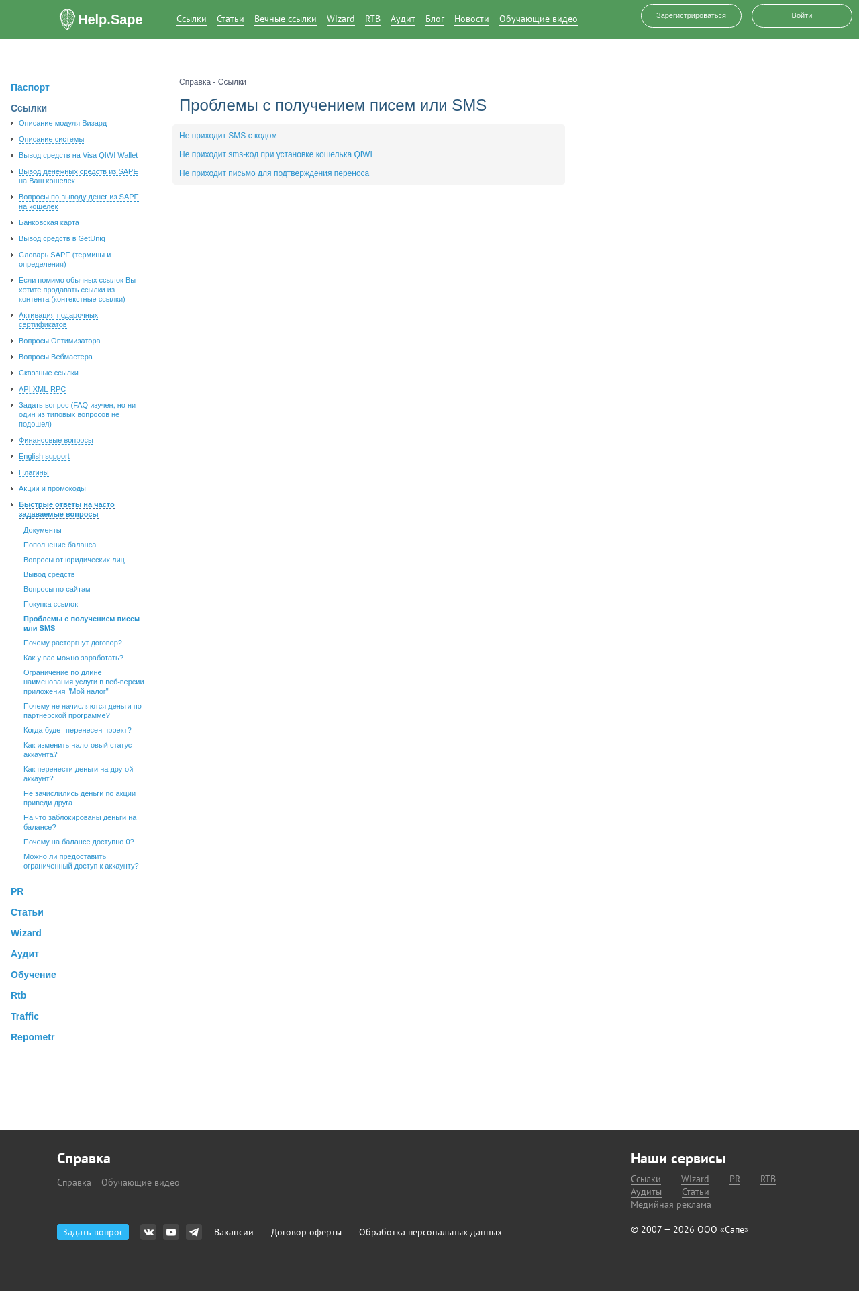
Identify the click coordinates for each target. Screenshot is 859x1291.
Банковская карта (49, 222)
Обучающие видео (538, 19)
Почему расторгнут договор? (72, 643)
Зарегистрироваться (691, 15)
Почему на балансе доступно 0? (78, 842)
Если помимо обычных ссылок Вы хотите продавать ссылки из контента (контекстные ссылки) (77, 289)
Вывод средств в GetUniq (62, 238)
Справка (74, 1182)
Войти (802, 15)
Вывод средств (49, 574)
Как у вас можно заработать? (73, 658)
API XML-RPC (42, 389)
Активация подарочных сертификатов (58, 319)
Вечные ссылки (285, 19)
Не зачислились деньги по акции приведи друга (79, 798)
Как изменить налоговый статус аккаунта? (77, 749)
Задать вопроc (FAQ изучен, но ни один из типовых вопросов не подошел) (77, 414)
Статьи (230, 19)
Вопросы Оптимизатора (60, 341)
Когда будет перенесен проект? (77, 730)
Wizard (341, 19)
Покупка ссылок (50, 604)
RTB (373, 19)
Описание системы (51, 139)
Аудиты (646, 1192)
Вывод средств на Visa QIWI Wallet (78, 155)
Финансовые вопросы (56, 440)
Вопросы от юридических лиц (74, 559)
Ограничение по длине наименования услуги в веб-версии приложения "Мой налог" (83, 681)
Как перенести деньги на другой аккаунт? (78, 774)
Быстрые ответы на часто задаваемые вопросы (67, 509)
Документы (42, 530)
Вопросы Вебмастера (56, 357)
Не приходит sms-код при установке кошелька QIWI (275, 154)
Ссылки (191, 19)
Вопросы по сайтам (57, 589)
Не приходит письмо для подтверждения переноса (274, 173)
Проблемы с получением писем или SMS (81, 623)
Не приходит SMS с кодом (228, 135)
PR (734, 1179)
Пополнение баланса (59, 545)
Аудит (403, 19)
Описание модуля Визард (63, 123)
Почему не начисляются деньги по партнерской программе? (82, 710)
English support (44, 456)
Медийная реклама (671, 1204)
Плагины (34, 472)
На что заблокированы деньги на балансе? (79, 822)
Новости (471, 19)
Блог (434, 19)
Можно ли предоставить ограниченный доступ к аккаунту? (81, 861)
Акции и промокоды (52, 488)
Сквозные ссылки (49, 373)
